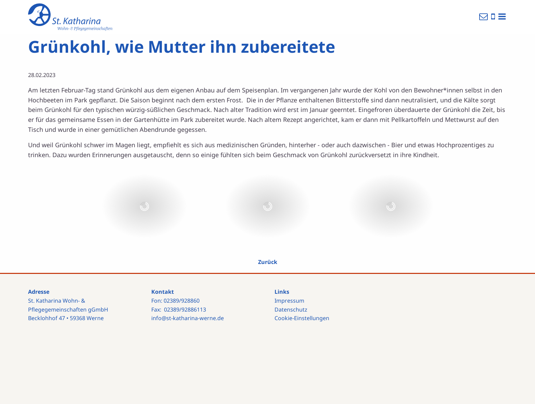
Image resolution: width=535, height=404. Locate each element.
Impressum (289, 300)
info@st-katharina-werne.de (187, 318)
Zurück (267, 262)
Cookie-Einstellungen (302, 318)
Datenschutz (291, 309)
